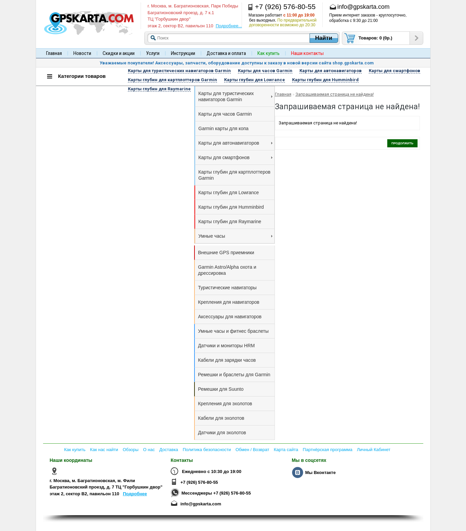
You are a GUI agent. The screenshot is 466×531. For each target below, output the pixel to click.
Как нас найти (104, 449)
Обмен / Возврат (252, 449)
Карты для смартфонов (236, 157)
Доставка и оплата (226, 53)
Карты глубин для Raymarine (230, 221)
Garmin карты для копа (224, 128)
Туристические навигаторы (227, 287)
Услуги (152, 53)
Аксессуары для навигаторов (230, 316)
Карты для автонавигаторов (236, 143)
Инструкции (183, 53)
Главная (54, 53)
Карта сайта (286, 449)
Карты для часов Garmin (225, 114)
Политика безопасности (207, 449)
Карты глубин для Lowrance (229, 192)
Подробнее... (229, 25)
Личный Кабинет (373, 449)
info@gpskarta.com (200, 503)
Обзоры (131, 449)
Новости (82, 53)
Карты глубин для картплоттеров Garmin (235, 175)
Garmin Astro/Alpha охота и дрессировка (227, 270)
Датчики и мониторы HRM (226, 345)
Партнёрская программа (327, 449)
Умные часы (236, 236)
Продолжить (402, 143)
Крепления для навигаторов (228, 302)
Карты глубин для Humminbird (231, 207)
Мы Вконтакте (320, 472)
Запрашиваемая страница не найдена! (334, 94)
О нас (149, 449)
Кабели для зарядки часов (227, 360)
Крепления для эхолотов (225, 403)
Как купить (74, 449)
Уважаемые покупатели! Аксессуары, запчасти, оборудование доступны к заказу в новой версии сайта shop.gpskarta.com (237, 62)
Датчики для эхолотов (222, 432)
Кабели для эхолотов (221, 418)
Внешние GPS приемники (226, 252)
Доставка (168, 449)
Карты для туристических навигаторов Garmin (236, 96)
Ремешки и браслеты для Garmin (234, 374)
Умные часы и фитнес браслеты (233, 331)
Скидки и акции (119, 53)
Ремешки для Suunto (221, 389)
